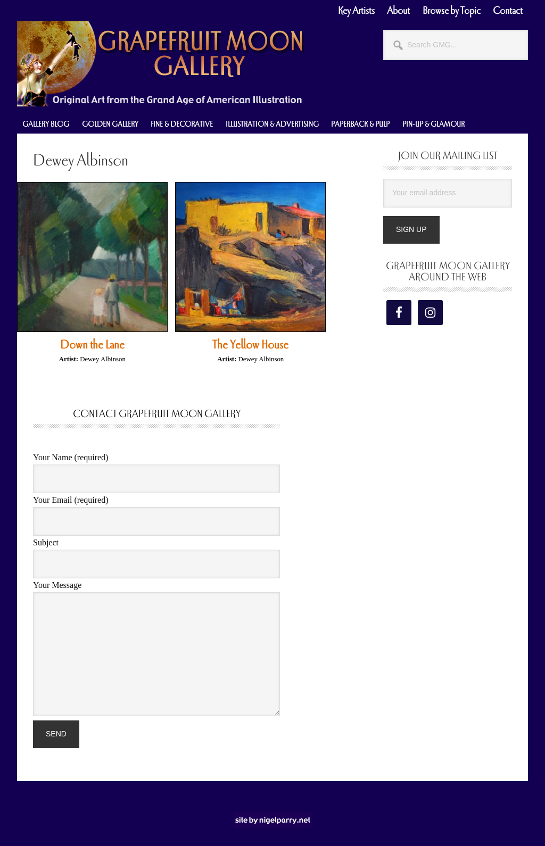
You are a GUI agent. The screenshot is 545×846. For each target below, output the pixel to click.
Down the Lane (92, 345)
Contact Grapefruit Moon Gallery (157, 414)
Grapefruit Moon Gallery (160, 63)
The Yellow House (250, 345)
